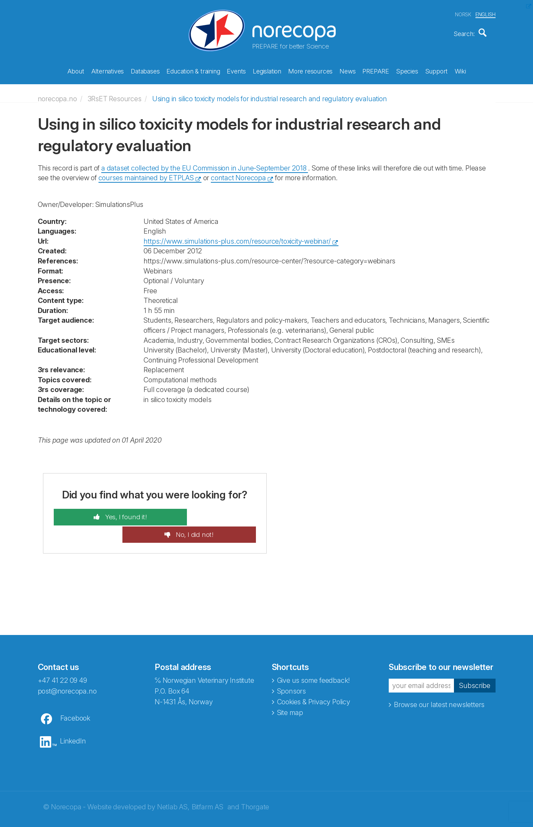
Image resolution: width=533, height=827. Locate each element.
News (347, 70)
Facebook (75, 698)
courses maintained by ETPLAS (146, 174)
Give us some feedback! (313, 660)
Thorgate (255, 786)
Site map (290, 692)
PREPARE (375, 70)
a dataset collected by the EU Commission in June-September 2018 (204, 164)
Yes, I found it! (107, 514)
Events (236, 70)
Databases (145, 70)
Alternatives (107, 70)
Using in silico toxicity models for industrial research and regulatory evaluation (269, 95)
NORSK (463, 13)
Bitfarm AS (207, 786)
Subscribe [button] (474, 665)
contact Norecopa (238, 174)
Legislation (267, 70)
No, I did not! (212, 514)
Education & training (193, 70)
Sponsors (291, 671)
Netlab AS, (173, 786)
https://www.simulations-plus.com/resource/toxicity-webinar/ (237, 238)
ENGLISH (485, 13)
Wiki (460, 70)
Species (407, 70)
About (75, 70)
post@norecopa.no (67, 671)
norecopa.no (57, 95)
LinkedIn (73, 720)
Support (436, 70)
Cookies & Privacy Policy (313, 681)
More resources (310, 70)
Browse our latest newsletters (439, 684)
